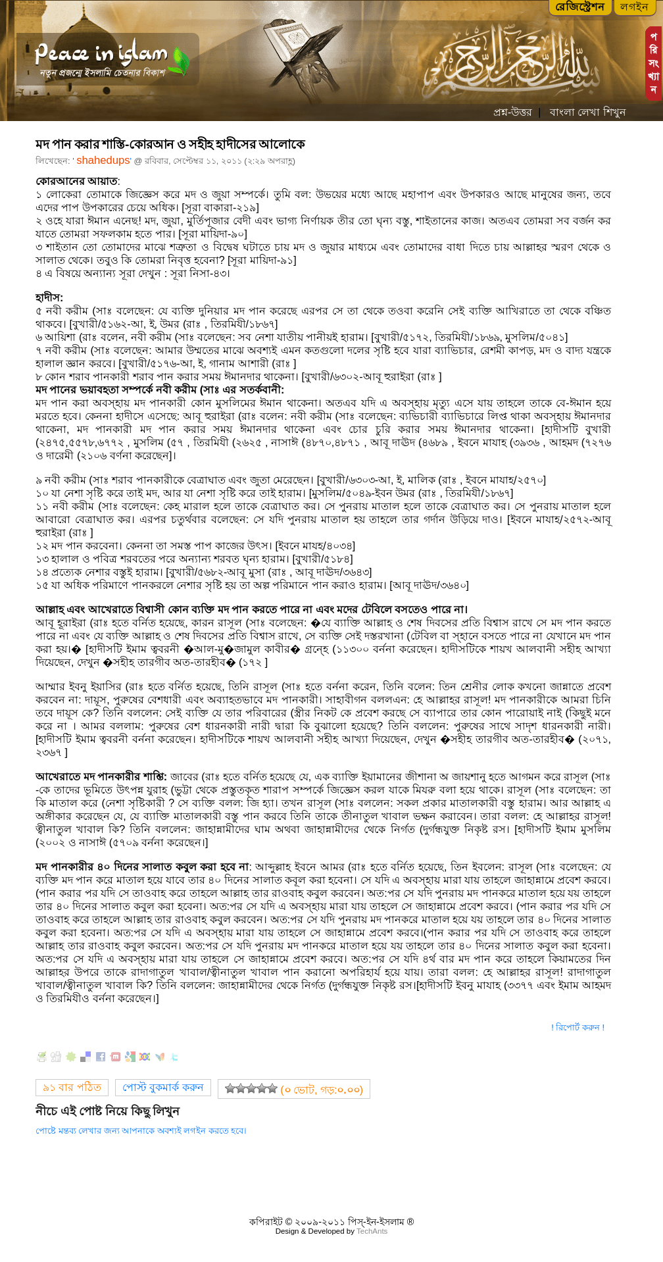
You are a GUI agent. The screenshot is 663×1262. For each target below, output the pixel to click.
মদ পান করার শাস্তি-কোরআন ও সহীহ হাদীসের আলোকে (170, 144)
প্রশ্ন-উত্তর (512, 112)
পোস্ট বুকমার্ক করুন (163, 1087)
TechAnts (371, 1231)
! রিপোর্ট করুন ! (577, 1027)
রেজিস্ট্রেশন (580, 7)
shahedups (103, 160)
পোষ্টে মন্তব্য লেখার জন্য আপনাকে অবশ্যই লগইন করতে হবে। (141, 1131)
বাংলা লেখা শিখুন (586, 112)
